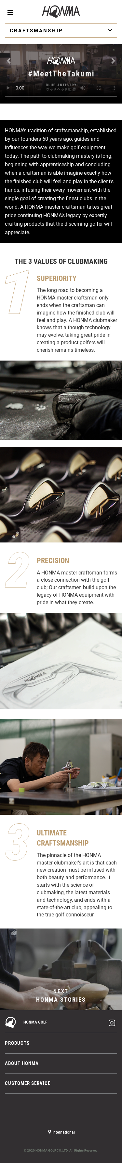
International (63, 1132)
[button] (9, 58)
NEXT (61, 996)
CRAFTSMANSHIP (62, 30)
